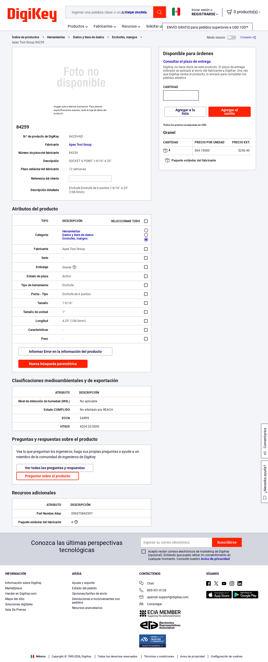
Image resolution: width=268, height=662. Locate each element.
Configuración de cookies (227, 656)
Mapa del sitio (14, 599)
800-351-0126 (152, 590)
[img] (32, 15)
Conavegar (150, 604)
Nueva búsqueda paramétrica (53, 364)
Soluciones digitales (19, 604)
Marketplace (13, 588)
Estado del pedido (84, 588)
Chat (146, 583)
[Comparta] (248, 37)
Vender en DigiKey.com (21, 593)
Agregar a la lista (185, 112)
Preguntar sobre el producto (47, 476)
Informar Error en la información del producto (65, 351)
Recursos (129, 26)
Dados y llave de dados (88, 37)
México (38, 656)
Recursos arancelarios (87, 608)
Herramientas (56, 37)
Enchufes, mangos (124, 37)
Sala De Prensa (15, 609)
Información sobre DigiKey (23, 583)
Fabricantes (103, 26)
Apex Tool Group (80, 144)
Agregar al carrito (229, 112)
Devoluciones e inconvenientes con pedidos (96, 600)
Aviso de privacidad (215, 559)
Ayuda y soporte (83, 583)
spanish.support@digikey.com (164, 597)
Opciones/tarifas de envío (89, 593)
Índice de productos (25, 37)
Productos (76, 26)
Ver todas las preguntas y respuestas (55, 468)
